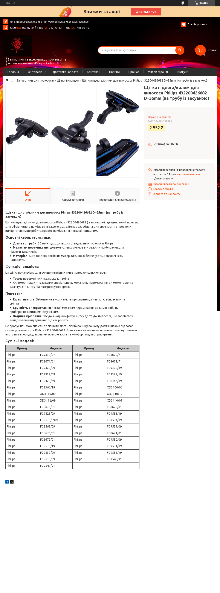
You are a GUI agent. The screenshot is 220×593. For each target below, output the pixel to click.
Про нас (133, 71)
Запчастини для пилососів (35, 80)
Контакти (93, 71)
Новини (114, 71)
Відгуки (182, 71)
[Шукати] (179, 50)
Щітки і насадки (68, 80)
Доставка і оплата (65, 71)
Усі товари (35, 71)
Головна (13, 71)
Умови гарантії (158, 71)
